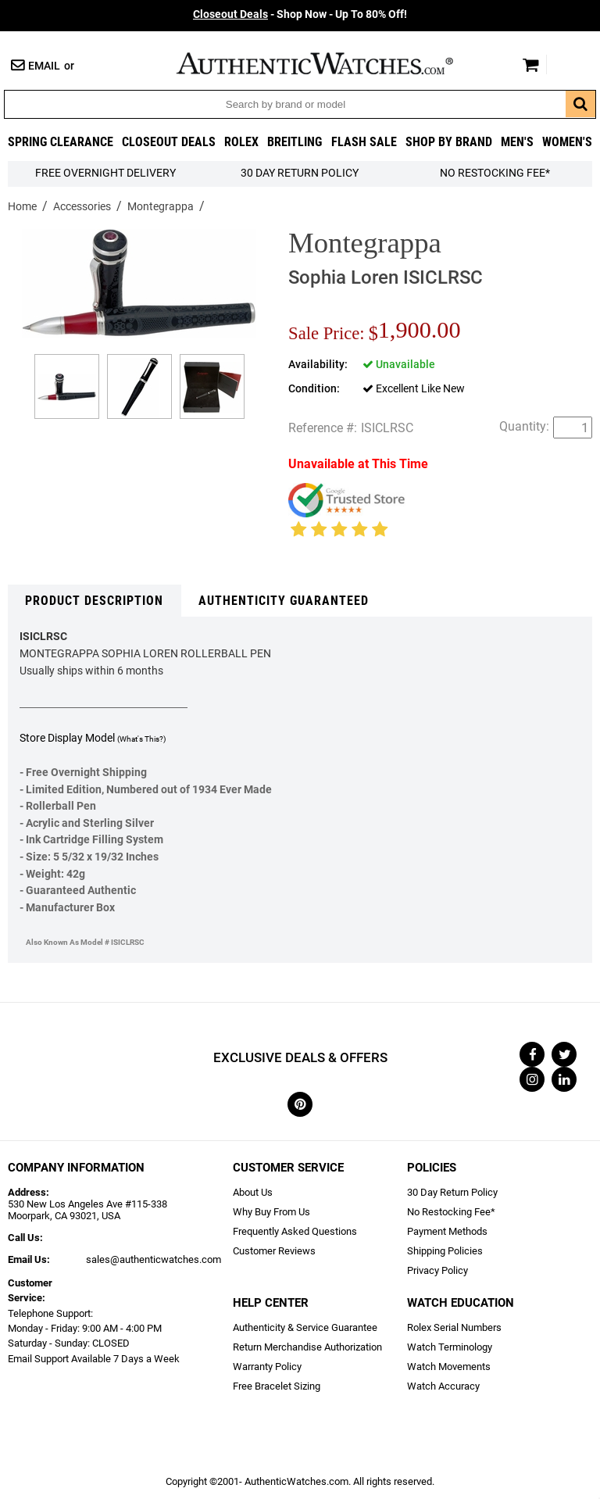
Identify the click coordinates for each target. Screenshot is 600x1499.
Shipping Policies (445, 1251)
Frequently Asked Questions (295, 1231)
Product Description (94, 600)
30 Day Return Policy (452, 1192)
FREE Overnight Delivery (105, 173)
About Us (253, 1192)
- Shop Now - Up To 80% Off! (300, 14)
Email (44, 66)
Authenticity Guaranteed (283, 600)
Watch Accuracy (443, 1386)
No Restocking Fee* (495, 173)
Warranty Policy (267, 1366)
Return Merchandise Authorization (307, 1347)
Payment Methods (447, 1231)
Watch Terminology (449, 1347)
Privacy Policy (437, 1270)
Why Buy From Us (271, 1212)
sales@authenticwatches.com (153, 1259)
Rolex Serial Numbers (454, 1327)
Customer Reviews (274, 1251)
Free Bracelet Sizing (276, 1386)
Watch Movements (449, 1366)
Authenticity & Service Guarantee (305, 1327)
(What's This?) (141, 739)
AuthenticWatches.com (331, 63)
